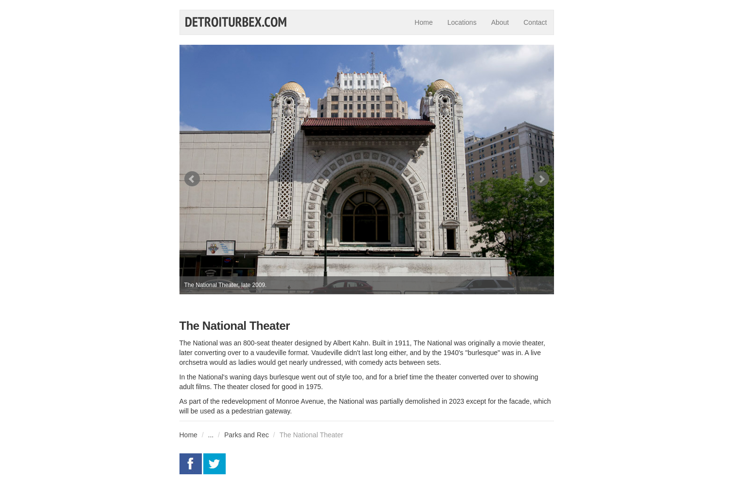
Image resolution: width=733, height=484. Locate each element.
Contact (535, 22)
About (500, 22)
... (211, 435)
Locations (462, 22)
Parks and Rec (246, 435)
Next (541, 179)
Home (423, 22)
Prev (192, 179)
